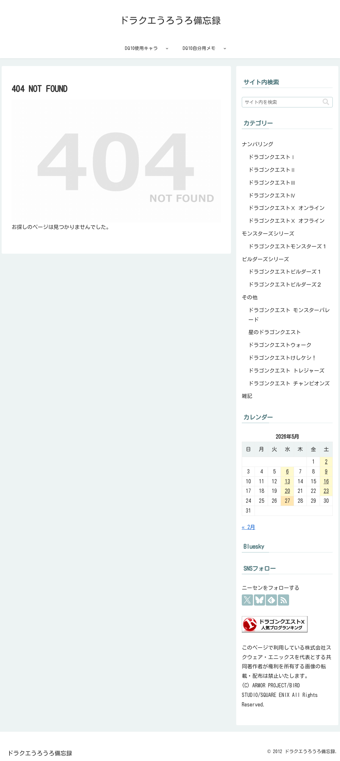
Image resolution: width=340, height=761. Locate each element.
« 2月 (248, 527)
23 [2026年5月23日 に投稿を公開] (326, 491)
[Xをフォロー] (247, 600)
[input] (287, 102)
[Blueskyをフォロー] (259, 600)
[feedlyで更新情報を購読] (271, 600)
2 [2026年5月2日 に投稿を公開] (326, 461)
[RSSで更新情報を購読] (283, 600)
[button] (326, 102)
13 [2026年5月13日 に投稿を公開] (287, 481)
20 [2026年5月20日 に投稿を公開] (287, 491)
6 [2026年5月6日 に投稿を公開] (287, 471)
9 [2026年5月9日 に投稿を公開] (326, 471)
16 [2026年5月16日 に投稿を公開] (326, 481)
